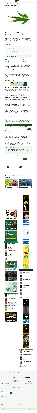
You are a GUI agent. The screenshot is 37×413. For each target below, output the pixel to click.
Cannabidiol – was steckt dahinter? (21, 137)
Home (4, 3)
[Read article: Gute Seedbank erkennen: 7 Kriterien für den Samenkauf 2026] (25, 183)
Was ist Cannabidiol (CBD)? (10, 48)
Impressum (26, 409)
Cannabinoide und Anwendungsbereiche (17, 3)
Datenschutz (29, 409)
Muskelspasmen (12, 111)
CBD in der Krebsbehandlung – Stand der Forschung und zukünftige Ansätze (18, 150)
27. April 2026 (12, 189)
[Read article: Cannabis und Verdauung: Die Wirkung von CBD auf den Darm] (20, 167)
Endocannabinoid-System (10, 175)
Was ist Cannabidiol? (27, 382)
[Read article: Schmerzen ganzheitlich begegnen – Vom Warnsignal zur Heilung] (8, 167)
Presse (35, 409)
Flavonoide (14, 175)
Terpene (25, 175)
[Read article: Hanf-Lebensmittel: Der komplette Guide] (11, 183)
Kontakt (33, 409)
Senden (29, 129)
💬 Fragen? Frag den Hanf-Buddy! (11, 56)
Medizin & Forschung (15, 380)
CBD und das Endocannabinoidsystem (12, 51)
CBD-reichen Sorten (17, 104)
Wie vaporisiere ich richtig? (28, 380)
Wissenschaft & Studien (16, 387)
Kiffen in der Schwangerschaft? (29, 383)
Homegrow (18, 175)
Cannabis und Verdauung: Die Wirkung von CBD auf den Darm (16, 149)
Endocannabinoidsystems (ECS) (23, 73)
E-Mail (17, 29)
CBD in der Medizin (25, 3)
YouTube (5, 383)
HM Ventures (2, 398)
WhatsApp (8, 29)
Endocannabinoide (20, 74)
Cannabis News (15, 379)
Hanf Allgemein (20, 404)
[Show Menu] (4, 1)
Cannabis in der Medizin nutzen (9, 3)
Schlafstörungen (18, 111)
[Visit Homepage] (18, 1)
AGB (31, 409)
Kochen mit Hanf (21, 175)
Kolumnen (2, 404)
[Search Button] (32, 1)
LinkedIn (15, 29)
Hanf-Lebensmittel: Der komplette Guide (11, 188)
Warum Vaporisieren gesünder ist (29, 381)
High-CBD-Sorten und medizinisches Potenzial (13, 54)
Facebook (11, 29)
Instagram (2, 383)
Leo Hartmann (8, 189)
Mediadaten (2, 397)
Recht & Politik (15, 386)
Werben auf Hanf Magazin (4, 396)
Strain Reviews (15, 382)
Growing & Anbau (15, 381)
